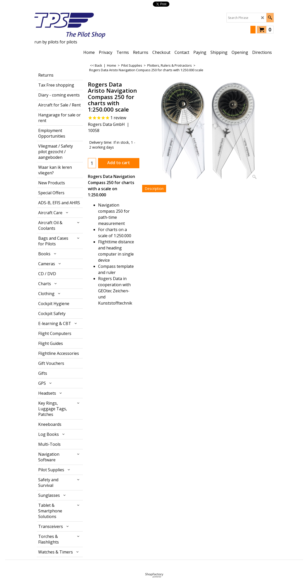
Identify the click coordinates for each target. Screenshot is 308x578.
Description (154, 188)
